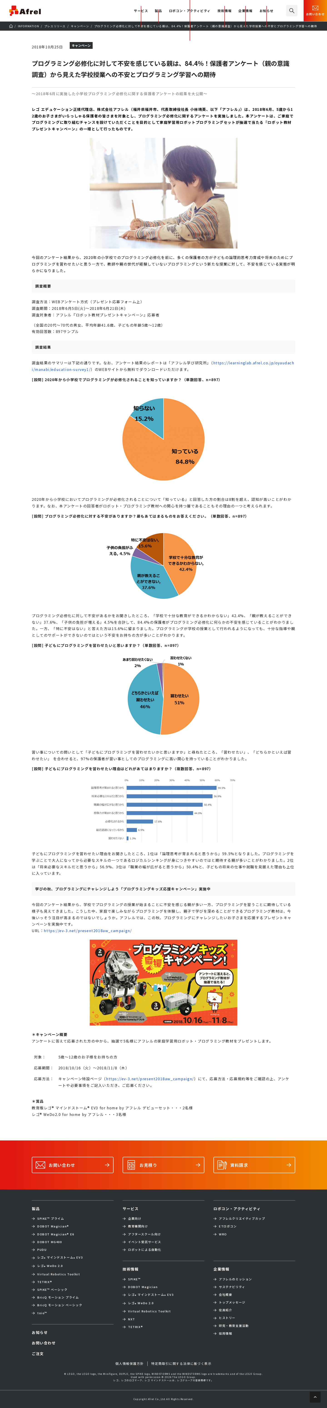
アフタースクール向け (144, 1234)
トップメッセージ (232, 1302)
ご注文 (38, 1353)
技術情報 (225, 11)
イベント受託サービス (144, 1242)
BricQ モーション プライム (58, 1297)
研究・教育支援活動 (234, 1326)
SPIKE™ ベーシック (52, 1290)
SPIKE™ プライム (50, 1219)
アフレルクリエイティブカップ (242, 1219)
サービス (131, 1208)
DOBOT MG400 (49, 1242)
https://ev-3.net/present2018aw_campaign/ (88, 930)
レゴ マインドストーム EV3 (60, 1257)
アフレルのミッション (235, 1279)
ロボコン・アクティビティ (190, 11)
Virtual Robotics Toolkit (58, 1274)
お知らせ (267, 11)
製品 (158, 11)
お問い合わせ (315, 10)
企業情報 (245, 11)
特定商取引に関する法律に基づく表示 (181, 1363)
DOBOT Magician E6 (55, 1234)
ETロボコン (228, 1226)
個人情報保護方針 (129, 1363)
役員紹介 (225, 1310)
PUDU (42, 1250)
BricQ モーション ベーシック (59, 1305)
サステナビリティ (232, 1287)
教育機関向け (138, 1226)
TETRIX (44, 1282)
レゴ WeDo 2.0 (50, 1266)
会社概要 (225, 1295)
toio (42, 1313)
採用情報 (225, 1333)
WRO (223, 1234)
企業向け (134, 1219)
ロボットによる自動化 (144, 1250)
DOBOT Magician (53, 1226)
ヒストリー (227, 1318)
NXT (131, 1319)
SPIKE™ (134, 1279)
